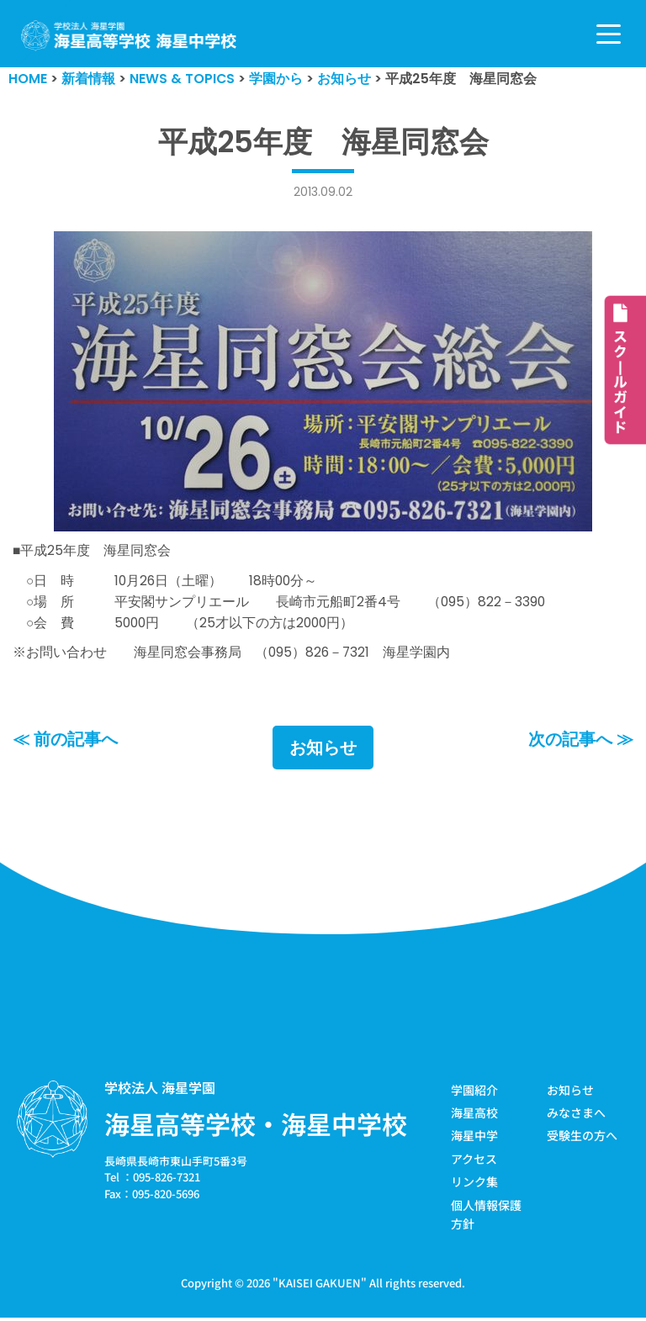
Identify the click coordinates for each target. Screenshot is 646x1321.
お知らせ (323, 750)
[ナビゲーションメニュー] (608, 34)
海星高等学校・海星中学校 (255, 1125)
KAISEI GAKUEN (319, 1286)
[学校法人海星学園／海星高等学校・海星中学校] (129, 35)
